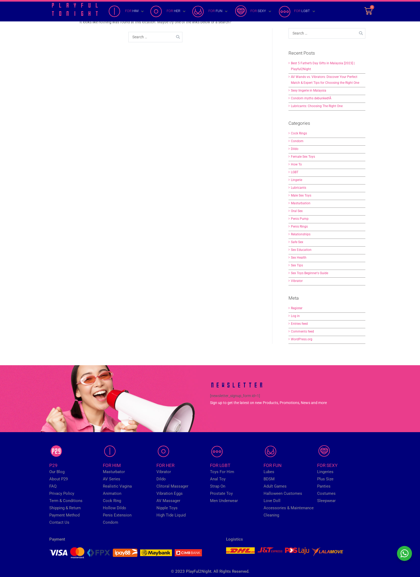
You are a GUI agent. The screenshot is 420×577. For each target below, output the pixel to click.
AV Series (111, 479)
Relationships (300, 234)
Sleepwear (326, 500)
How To (296, 164)
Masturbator (114, 471)
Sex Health (298, 257)
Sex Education (301, 250)
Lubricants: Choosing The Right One (317, 106)
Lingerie (296, 180)
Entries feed (299, 324)
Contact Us (59, 522)
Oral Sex (297, 211)
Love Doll (272, 500)
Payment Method (64, 515)
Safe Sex (297, 242)
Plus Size (325, 479)
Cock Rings (299, 133)
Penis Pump (300, 219)
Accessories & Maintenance (289, 508)
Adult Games (275, 486)
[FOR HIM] (126, 11)
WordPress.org (301, 339)
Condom (297, 141)
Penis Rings (299, 226)
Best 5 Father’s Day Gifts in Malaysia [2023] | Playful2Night (323, 66)
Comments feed (302, 331)
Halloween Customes (283, 493)
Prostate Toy (221, 493)
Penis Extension (117, 515)
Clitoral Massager (172, 486)
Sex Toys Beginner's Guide (309, 273)
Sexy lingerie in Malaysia (308, 90)
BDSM (269, 479)
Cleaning (271, 515)
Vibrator (297, 281)
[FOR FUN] (210, 11)
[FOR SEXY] (253, 11)
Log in (295, 316)
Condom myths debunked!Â (311, 98)
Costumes (326, 493)
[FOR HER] (168, 11)
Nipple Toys (167, 508)
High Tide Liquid (171, 515)
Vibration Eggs (169, 493)
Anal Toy (218, 479)
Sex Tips (297, 265)
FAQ (53, 486)
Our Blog (57, 471)
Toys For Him (222, 471)
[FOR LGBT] (297, 11)
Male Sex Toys (301, 195)
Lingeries (325, 471)
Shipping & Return (65, 508)
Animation (112, 493)
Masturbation (300, 203)
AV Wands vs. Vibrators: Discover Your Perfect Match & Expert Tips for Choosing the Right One (325, 80)
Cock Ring (112, 500)
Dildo (294, 149)
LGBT (294, 172)
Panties (324, 486)
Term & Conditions (65, 500)
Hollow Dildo (114, 508)
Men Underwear (224, 500)
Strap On (217, 486)
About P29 (58, 479)
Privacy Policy (61, 493)
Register (296, 308)
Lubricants (298, 188)
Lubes (269, 471)
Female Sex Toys (303, 157)
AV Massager (168, 500)
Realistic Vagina (117, 486)
